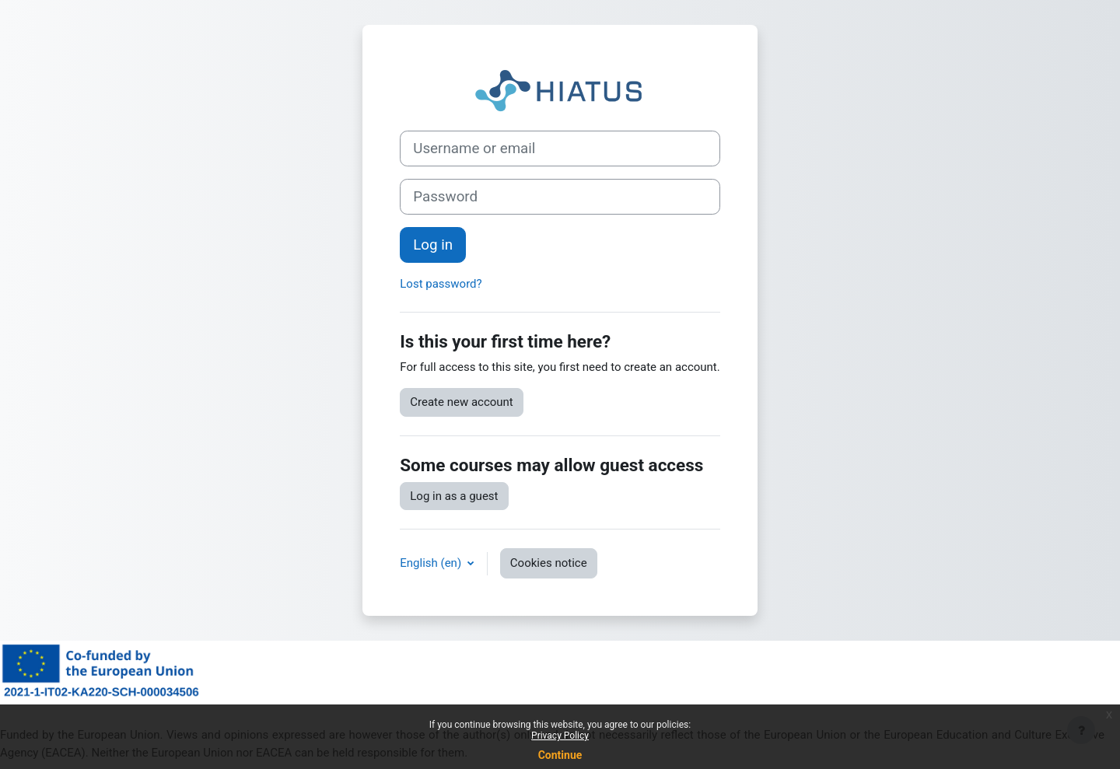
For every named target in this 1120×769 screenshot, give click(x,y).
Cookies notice (548, 563)
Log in (433, 244)
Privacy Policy (560, 735)
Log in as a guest (454, 496)
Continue (560, 755)
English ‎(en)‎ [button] (432, 563)
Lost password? (440, 284)
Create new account (461, 402)
